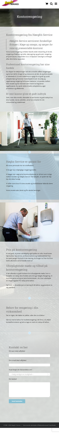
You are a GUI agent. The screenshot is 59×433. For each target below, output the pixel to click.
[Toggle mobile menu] (56, 3)
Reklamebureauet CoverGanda (47, 425)
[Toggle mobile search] (51, 3)
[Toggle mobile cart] (46, 3)
